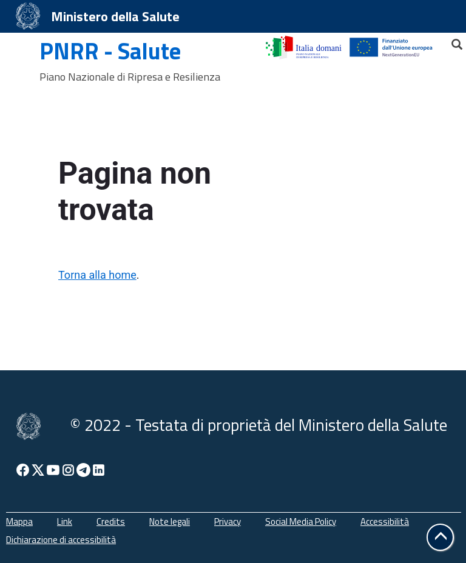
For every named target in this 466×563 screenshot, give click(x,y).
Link (64, 521)
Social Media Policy (300, 521)
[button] (440, 537)
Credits (110, 521)
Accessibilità (384, 521)
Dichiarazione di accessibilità (61, 540)
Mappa (19, 521)
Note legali (169, 521)
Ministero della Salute (115, 16)
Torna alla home (97, 274)
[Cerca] (451, 41)
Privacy (227, 521)
